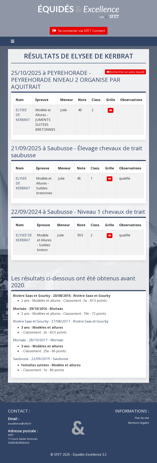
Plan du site (142, 418)
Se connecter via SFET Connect (78, 31)
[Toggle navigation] (13, 41)
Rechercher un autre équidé (126, 72)
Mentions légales (138, 423)
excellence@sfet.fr (19, 423)
